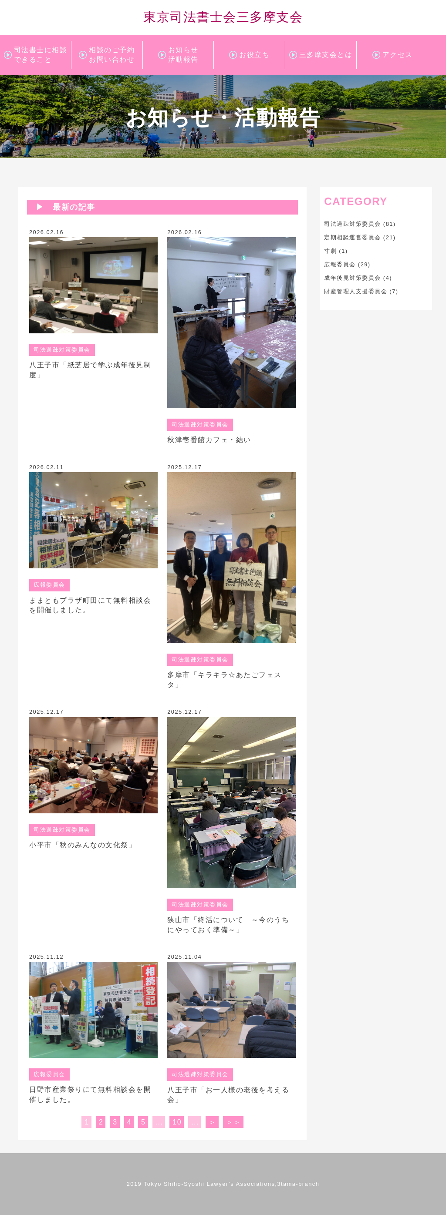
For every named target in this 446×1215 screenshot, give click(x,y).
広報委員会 (340, 264)
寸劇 (330, 251)
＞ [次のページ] (212, 1122)
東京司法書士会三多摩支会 (223, 17)
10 (177, 1122)
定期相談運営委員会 (352, 237)
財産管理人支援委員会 (355, 291)
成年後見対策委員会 (352, 278)
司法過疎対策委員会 (352, 224)
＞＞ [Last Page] (233, 1122)
